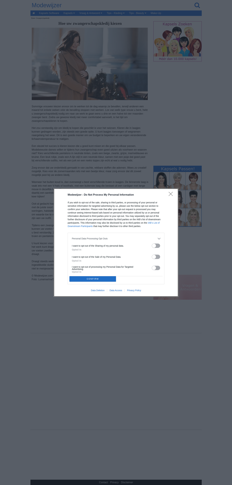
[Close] (172, 195)
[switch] (156, 246)
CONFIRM (93, 279)
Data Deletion (98, 290)
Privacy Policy (134, 290)
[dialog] (116, 242)
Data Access (116, 290)
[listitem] (116, 238)
